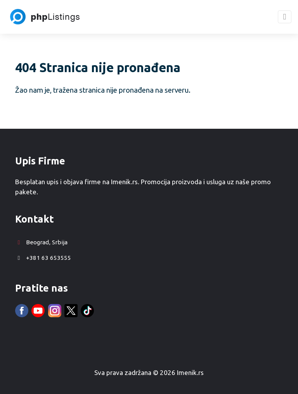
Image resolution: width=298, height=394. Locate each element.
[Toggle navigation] (284, 16)
